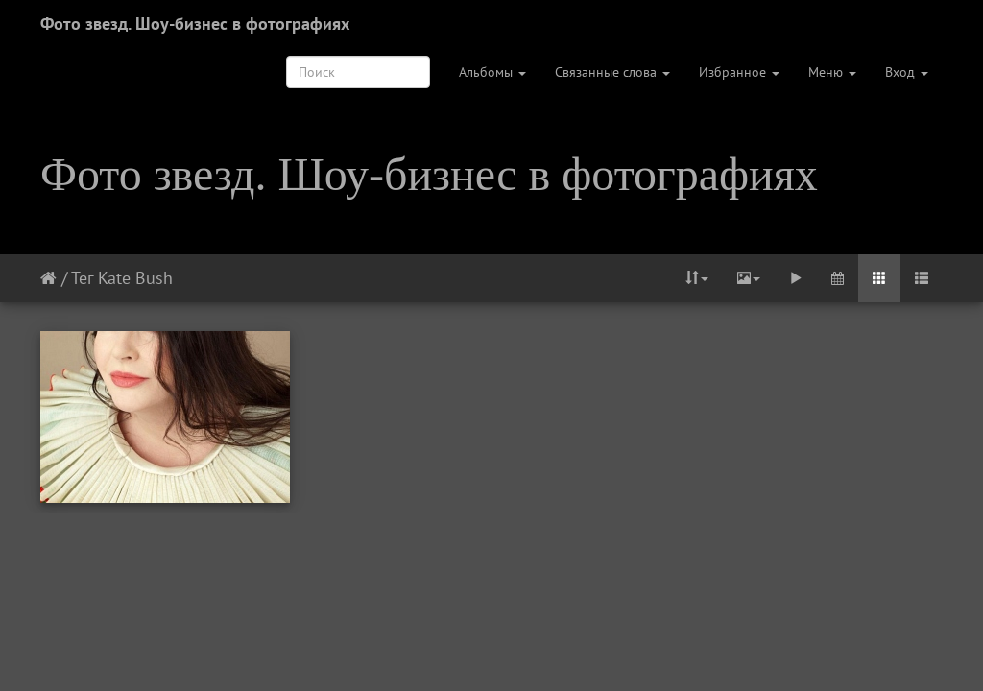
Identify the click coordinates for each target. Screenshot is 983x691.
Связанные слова (612, 72)
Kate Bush (135, 278)
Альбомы (492, 72)
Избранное (739, 72)
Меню (832, 72)
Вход (906, 72)
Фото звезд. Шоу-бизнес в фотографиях (194, 23)
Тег (82, 278)
